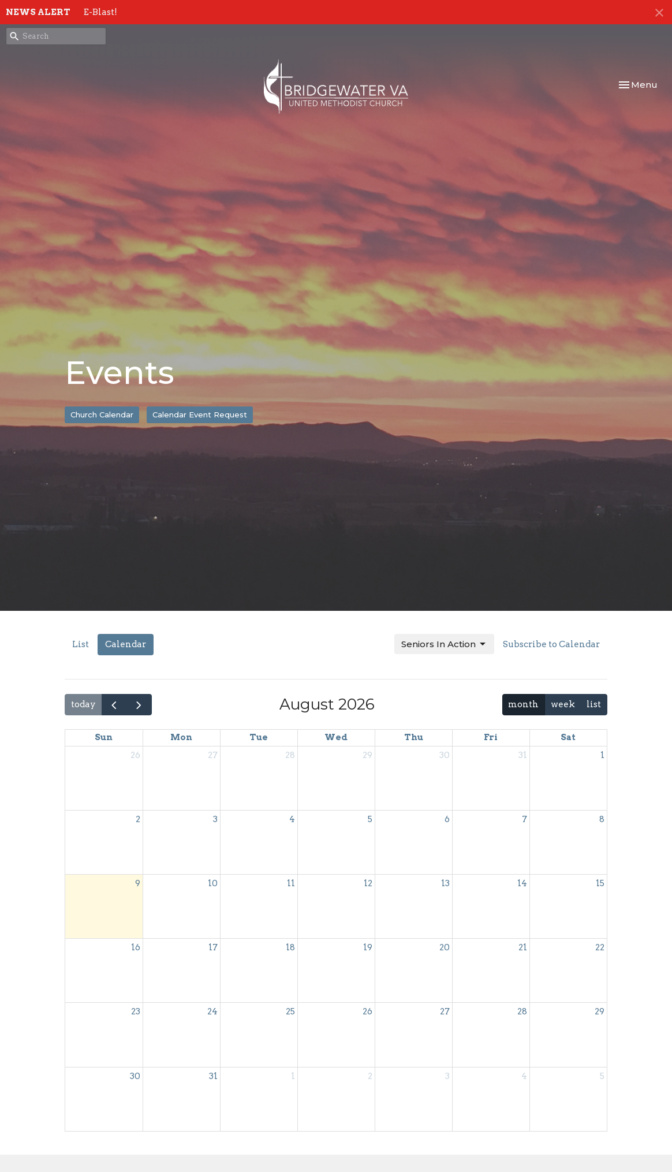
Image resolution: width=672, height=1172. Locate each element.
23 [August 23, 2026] (135, 1011)
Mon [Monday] (181, 737)
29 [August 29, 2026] (599, 1011)
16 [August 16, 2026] (135, 947)
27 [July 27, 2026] (213, 755)
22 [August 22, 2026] (599, 947)
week (563, 704)
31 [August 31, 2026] (213, 1076)
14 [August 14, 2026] (522, 883)
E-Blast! (100, 12)
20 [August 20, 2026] (444, 947)
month (523, 704)
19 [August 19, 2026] (367, 947)
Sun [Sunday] (104, 737)
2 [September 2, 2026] (370, 1076)
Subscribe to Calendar (551, 644)
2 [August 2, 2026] (138, 819)
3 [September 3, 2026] (447, 1076)
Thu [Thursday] (413, 737)
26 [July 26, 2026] (135, 755)
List (80, 644)
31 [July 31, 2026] (522, 755)
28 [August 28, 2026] (522, 1011)
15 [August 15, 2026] (600, 883)
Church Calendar (101, 414)
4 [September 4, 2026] (524, 1076)
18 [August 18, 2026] (290, 947)
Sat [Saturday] (568, 737)
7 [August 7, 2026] (524, 819)
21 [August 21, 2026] (522, 947)
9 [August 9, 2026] (137, 883)
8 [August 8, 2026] (601, 819)
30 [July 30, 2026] (444, 755)
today (83, 704)
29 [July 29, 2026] (367, 755)
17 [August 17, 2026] (213, 947)
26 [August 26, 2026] (367, 1011)
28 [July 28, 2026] (290, 755)
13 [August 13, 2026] (445, 883)
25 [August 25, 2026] (290, 1011)
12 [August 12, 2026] (368, 883)
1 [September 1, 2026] (293, 1076)
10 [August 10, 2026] (213, 883)
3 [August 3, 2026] (215, 819)
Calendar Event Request (199, 414)
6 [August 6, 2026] (447, 819)
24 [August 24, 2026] (212, 1011)
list (594, 704)
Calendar (125, 644)
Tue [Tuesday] (258, 737)
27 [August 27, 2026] (445, 1011)
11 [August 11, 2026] (291, 883)
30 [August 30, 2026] (135, 1076)
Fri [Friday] (491, 737)
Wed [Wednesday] (336, 737)
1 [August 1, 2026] (602, 755)
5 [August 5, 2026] (370, 819)
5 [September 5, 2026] (602, 1076)
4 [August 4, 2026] (292, 819)
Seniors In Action (444, 644)
